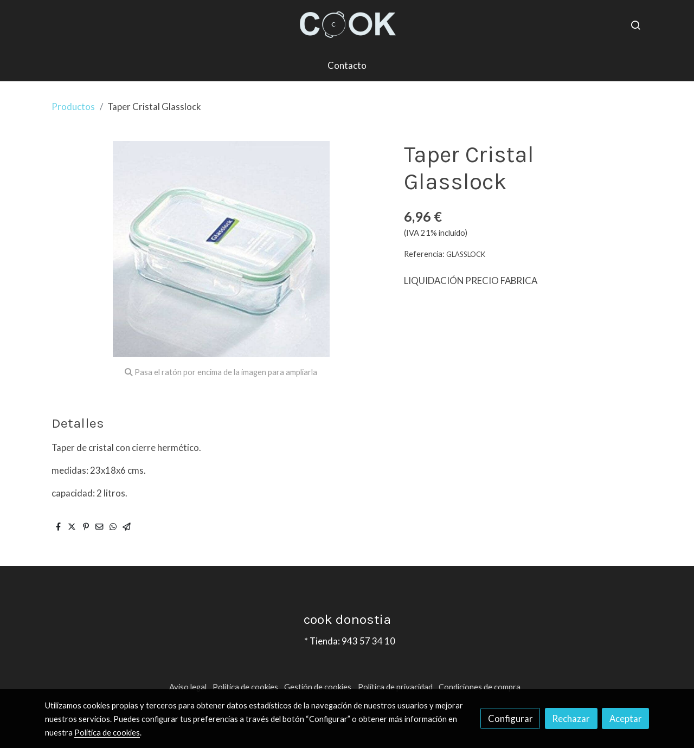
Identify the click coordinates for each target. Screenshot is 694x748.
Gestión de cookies (317, 687)
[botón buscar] (635, 25)
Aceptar (625, 718)
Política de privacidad (395, 687)
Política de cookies (245, 687)
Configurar (510, 718)
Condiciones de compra (479, 687)
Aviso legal (188, 687)
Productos (73, 106)
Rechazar (571, 718)
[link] (347, 25)
